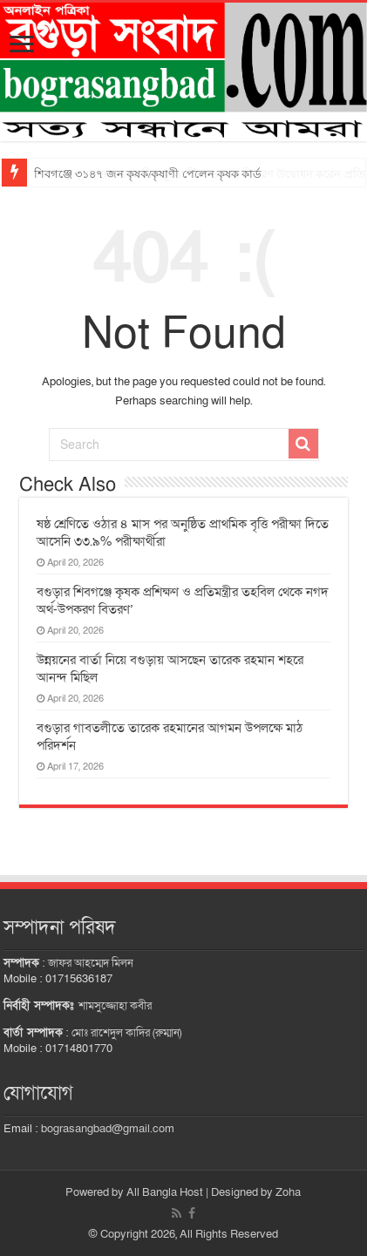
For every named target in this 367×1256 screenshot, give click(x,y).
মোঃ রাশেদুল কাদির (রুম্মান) (126, 1033)
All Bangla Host (164, 1192)
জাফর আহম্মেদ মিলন (90, 963)
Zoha (288, 1192)
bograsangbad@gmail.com (107, 1129)
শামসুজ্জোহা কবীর (115, 1006)
